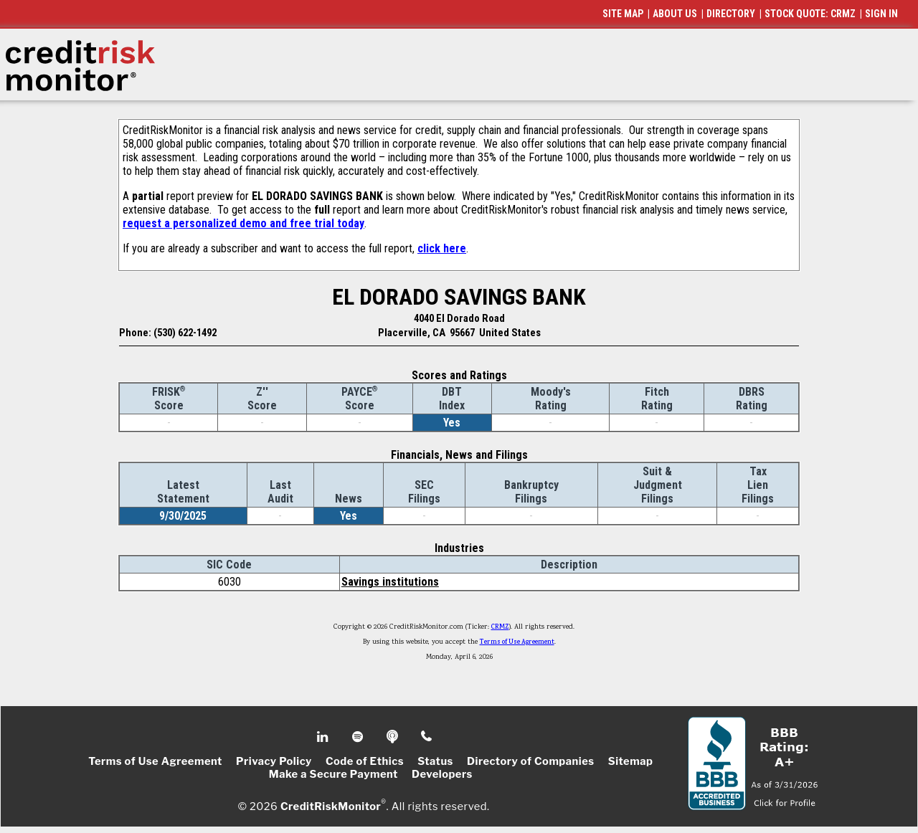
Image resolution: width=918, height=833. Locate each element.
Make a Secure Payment (333, 774)
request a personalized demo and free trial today (243, 223)
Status (435, 761)
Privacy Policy (274, 761)
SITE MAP (622, 13)
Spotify (359, 736)
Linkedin (324, 736)
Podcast (393, 736)
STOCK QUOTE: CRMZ (810, 13)
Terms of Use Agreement (517, 642)
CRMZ (500, 627)
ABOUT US (675, 13)
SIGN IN (881, 13)
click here (441, 248)
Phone (427, 736)
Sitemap (630, 761)
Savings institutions (390, 582)
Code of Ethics (365, 761)
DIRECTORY (730, 13)
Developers (442, 774)
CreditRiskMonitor (330, 805)
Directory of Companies (530, 761)
